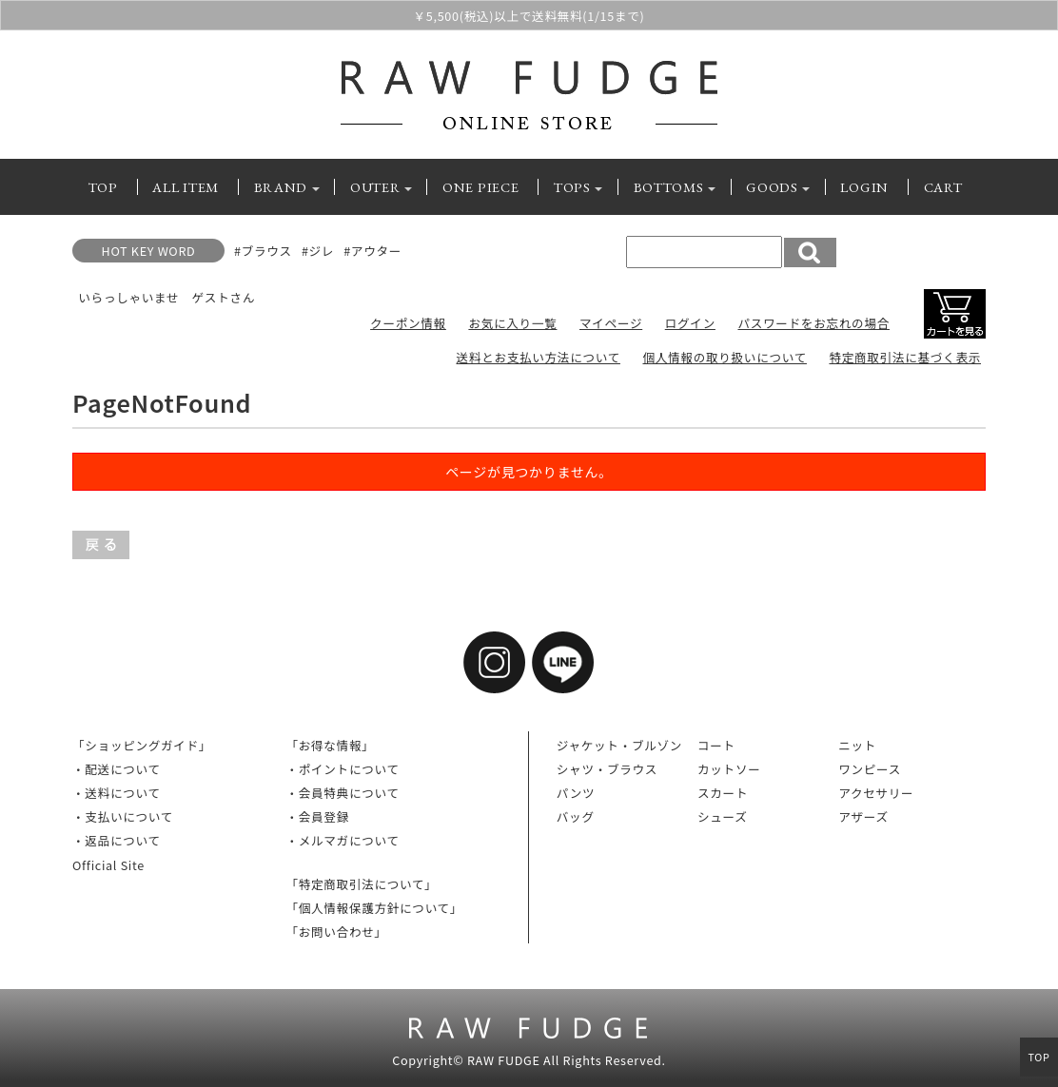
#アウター (372, 251)
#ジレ (318, 251)
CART (943, 187)
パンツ (576, 793)
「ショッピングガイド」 (141, 745)
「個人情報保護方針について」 (373, 908)
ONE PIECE (480, 187)
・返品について (116, 840)
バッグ (576, 816)
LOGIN (864, 187)
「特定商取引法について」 (361, 884)
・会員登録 (316, 816)
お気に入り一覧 (512, 323)
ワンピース (869, 769)
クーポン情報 (408, 323)
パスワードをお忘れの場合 (813, 323)
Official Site (108, 865)
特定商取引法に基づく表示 (905, 357)
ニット (857, 745)
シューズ (722, 816)
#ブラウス (263, 251)
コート (716, 745)
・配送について (116, 769)
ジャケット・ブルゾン (619, 745)
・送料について (116, 793)
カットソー (728, 769)
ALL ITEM (185, 187)
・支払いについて (122, 816)
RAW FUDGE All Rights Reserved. (566, 1060)
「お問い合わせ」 (335, 931)
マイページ (610, 323)
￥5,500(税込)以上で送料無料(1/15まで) (528, 18)
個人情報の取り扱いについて (724, 357)
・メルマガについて (342, 840)
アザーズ (863, 816)
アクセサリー (875, 793)
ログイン (690, 323)
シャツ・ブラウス (607, 769)
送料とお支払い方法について (538, 357)
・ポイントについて (342, 769)
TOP (103, 187)
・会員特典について (342, 793)
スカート (722, 793)
